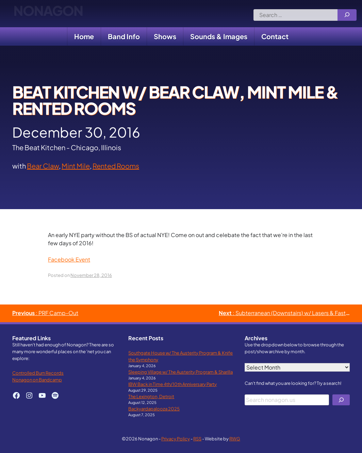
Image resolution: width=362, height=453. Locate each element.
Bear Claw (43, 165)
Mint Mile (76, 165)
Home (84, 36)
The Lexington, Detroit (151, 396)
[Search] (347, 15)
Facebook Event (69, 259)
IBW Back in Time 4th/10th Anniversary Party (172, 384)
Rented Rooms (116, 165)
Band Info (124, 36)
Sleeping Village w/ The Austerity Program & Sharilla (180, 372)
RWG (234, 438)
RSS (197, 438)
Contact (275, 36)
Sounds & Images (218, 36)
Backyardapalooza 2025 (154, 408)
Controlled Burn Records (38, 373)
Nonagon (48, 13)
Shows (165, 36)
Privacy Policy (175, 438)
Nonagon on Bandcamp (37, 379)
